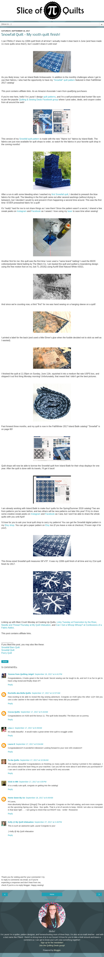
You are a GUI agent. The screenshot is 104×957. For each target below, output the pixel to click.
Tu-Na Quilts (13, 760)
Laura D (11, 744)
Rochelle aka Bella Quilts (19, 693)
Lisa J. (11, 728)
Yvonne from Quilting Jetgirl (21, 674)
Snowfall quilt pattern (29, 139)
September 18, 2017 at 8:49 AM (39, 798)
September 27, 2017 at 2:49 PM (48, 822)
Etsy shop (9, 525)
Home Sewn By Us (16, 798)
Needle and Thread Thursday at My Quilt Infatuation (26, 625)
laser (70, 211)
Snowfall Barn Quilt (10, 647)
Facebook (36, 211)
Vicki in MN (13, 782)
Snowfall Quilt (7, 650)
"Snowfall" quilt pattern (64, 80)
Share (5, 662)
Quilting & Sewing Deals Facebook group (38, 99)
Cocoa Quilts (14, 712)
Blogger (57, 950)
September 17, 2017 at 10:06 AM (34, 760)
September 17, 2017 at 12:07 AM (46, 693)
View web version (52, 899)
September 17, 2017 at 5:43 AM (34, 712)
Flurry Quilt (6, 653)
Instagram (21, 211)
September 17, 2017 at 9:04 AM (29, 744)
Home (52, 894)
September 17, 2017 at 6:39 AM (28, 728)
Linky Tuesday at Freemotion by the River (76, 622)
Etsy (47, 525)
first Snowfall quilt (60, 194)
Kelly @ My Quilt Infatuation (21, 822)
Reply (10, 685)
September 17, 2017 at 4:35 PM (32, 782)
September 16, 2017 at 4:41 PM (48, 674)
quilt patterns (49, 97)
